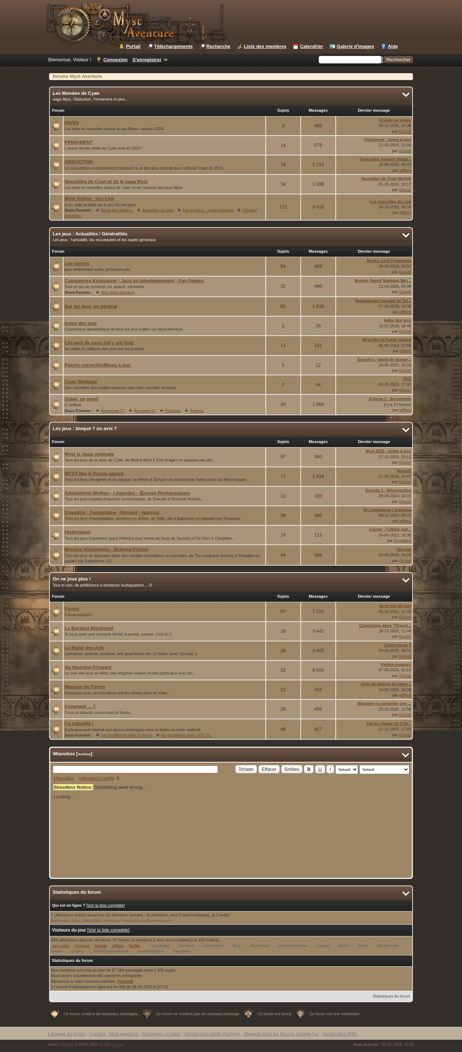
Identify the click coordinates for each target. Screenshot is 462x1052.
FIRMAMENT (79, 142)
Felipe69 (125, 981)
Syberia (196, 410)
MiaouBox (63, 778)
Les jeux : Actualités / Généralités (90, 234)
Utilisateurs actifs (96, 778)
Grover (405, 131)
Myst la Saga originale (89, 454)
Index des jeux (81, 323)
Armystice (402, 540)
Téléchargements (173, 46)
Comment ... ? (80, 706)
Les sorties (77, 263)
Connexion (115, 59)
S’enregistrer (146, 59)
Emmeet (82, 945)
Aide (393, 46)
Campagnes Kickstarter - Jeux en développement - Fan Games (134, 280)
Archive (84, 754)
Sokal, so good (81, 399)
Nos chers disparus (118, 292)
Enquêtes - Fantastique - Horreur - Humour (112, 512)
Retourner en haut (161, 1033)
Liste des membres (265, 46)
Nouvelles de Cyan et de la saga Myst (106, 181)
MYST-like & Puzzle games (94, 473)
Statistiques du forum (391, 996)
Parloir (72, 608)
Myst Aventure (124, 1033)
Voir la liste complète (105, 905)
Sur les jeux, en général (91, 306)
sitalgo (405, 351)
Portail (133, 46)
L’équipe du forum (66, 1033)
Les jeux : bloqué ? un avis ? (85, 428)
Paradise (172, 410)
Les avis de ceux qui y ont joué (99, 342)
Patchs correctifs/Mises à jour (98, 365)
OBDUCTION (79, 161)
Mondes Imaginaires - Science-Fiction (107, 549)
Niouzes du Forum (85, 686)
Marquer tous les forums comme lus (281, 1033)
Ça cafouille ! (79, 723)
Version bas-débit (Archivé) (212, 1033)
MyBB (67, 1044)
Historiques (78, 532)
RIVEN (72, 122)
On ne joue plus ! (72, 579)
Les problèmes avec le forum (126, 735)
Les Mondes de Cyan (76, 93)
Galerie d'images (355, 46)
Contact (97, 1033)
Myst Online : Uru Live (89, 198)
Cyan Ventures (81, 381)
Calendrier (311, 46)
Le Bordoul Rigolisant (89, 628)
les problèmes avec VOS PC (186, 735)
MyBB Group (111, 1044)
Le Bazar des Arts (84, 647)
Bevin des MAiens (117, 210)
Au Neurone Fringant (88, 667)
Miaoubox (64, 753)
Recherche (218, 46)
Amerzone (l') (113, 410)
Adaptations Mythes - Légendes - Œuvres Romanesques (127, 493)
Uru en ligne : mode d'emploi (208, 210)
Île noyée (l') (145, 410)
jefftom (405, 170)
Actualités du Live (157, 210)
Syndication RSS (340, 1033)
